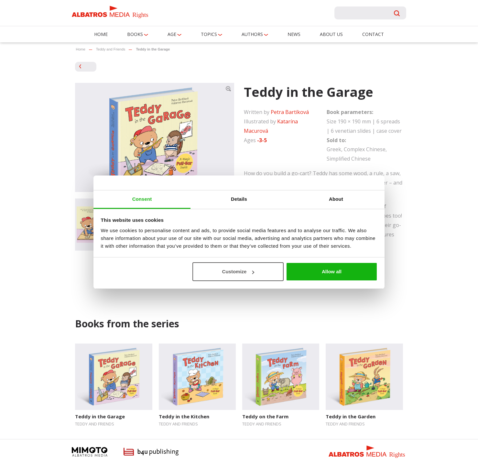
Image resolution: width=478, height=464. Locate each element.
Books (135, 34)
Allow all (332, 271)
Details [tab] (239, 199)
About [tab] (336, 199)
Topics (209, 34)
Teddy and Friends (110, 49)
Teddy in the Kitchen (184, 416)
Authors (252, 34)
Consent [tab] (142, 199)
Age (172, 34)
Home (101, 34)
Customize (238, 271)
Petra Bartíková (290, 112)
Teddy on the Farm (265, 416)
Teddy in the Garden (350, 416)
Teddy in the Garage (100, 416)
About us (331, 34)
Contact (373, 34)
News (294, 34)
